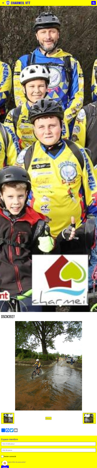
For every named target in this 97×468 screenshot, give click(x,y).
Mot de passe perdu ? (19, 462)
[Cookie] (5, 463)
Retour (48, 418)
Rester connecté (8, 456)
